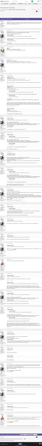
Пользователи (36, 3)
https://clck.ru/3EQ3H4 (10, 360)
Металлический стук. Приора (7, 7)
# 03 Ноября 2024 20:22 (9, 132)
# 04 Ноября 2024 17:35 (9, 307)
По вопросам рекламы (3, 444)
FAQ (25, 3)
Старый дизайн (20, 3)
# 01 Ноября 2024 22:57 (9, 59)
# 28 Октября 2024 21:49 (10, 30)
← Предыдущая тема (33, 9)
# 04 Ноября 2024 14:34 (9, 273)
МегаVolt (1, 259)
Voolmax (1, 75)
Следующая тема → (39, 9)
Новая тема (3, 434)
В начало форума (5, 3)
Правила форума (13, 3)
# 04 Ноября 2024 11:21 (9, 259)
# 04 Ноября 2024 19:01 (9, 404)
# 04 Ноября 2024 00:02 (9, 243)
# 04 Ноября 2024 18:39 (9, 363)
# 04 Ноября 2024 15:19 (9, 291)
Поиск (30, 3)
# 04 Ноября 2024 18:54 (9, 388)
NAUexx (1, 30)
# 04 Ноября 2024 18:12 (9, 331)
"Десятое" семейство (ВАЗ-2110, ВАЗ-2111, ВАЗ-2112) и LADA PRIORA (17, 9)
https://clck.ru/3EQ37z (10, 359)
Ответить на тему (9, 434)
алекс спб (2, 47)
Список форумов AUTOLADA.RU (4, 9)
